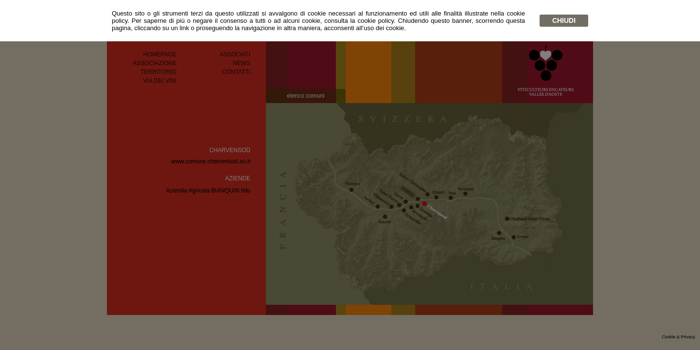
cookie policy (375, 20)
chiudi (564, 20)
